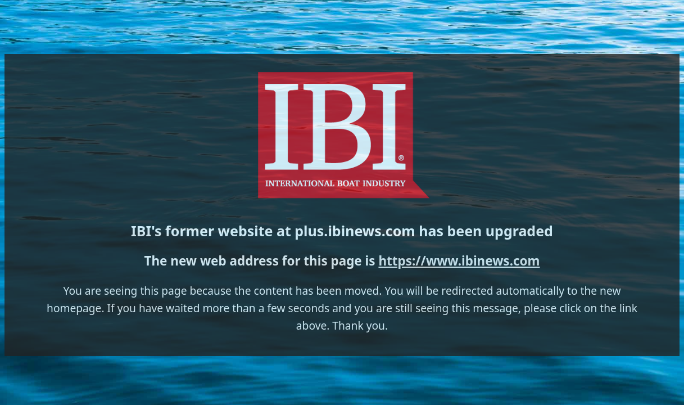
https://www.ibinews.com (379, 219)
